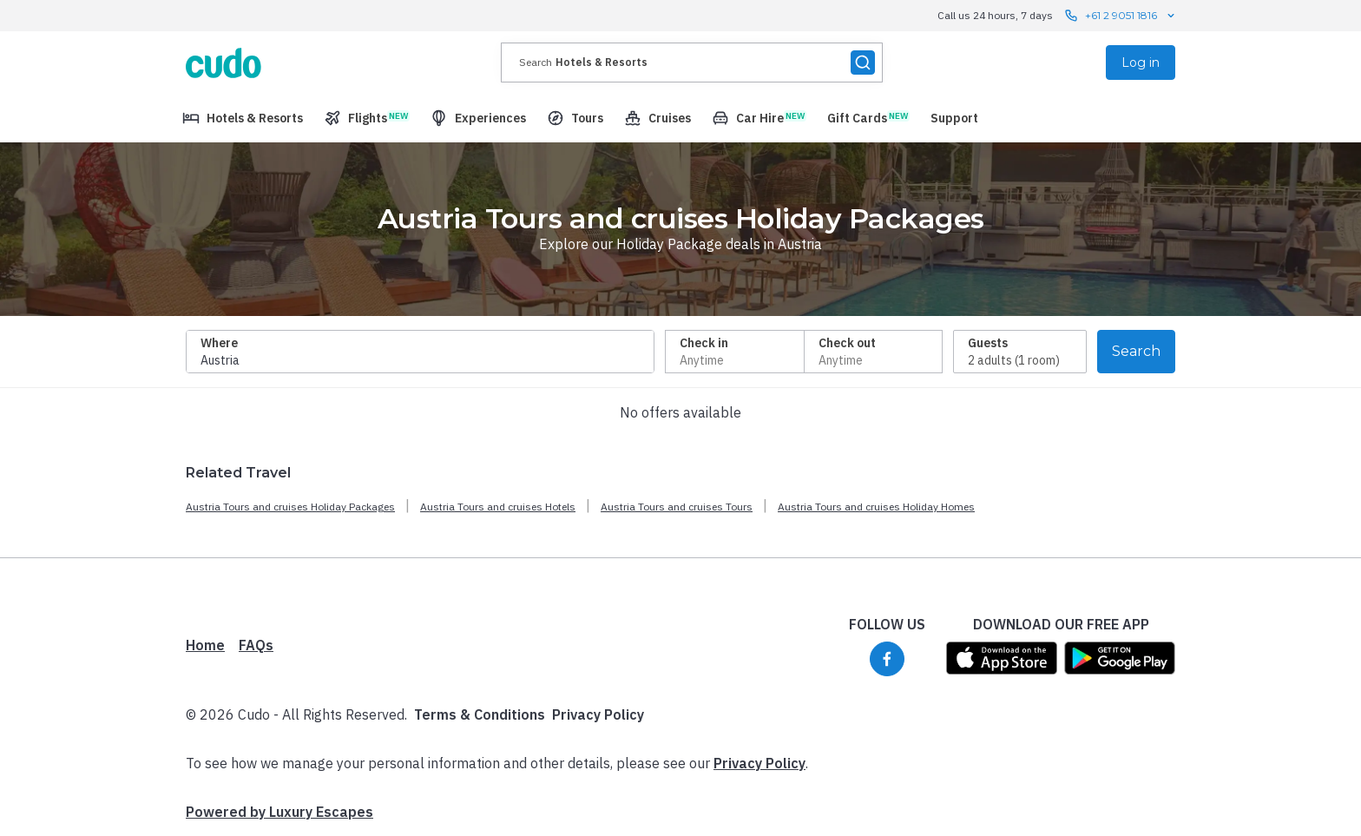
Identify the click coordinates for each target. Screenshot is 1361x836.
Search (1136, 351)
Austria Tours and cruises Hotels (497, 506)
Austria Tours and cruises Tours (677, 506)
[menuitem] (242, 118)
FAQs (256, 645)
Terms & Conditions (479, 714)
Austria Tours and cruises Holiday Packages (290, 506)
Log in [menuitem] (1140, 62)
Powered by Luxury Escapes (279, 811)
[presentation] (692, 62)
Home (205, 645)
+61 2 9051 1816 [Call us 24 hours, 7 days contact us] (1121, 16)
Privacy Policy (598, 714)
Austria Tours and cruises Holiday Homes (876, 506)
